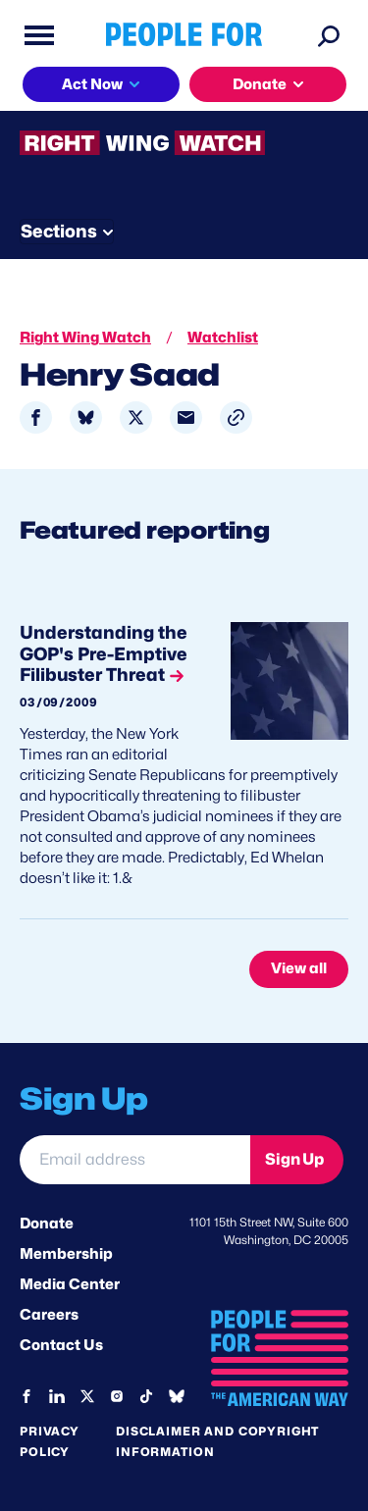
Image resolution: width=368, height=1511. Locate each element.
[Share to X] (136, 417)
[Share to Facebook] (36, 417)
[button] (236, 417)
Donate (260, 84)
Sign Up (294, 1159)
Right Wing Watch (85, 337)
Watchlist (222, 337)
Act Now (92, 84)
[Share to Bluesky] (86, 417)
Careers (49, 1315)
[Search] (328, 35)
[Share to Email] (186, 417)
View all (299, 968)
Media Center (70, 1284)
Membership (66, 1254)
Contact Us (61, 1345)
